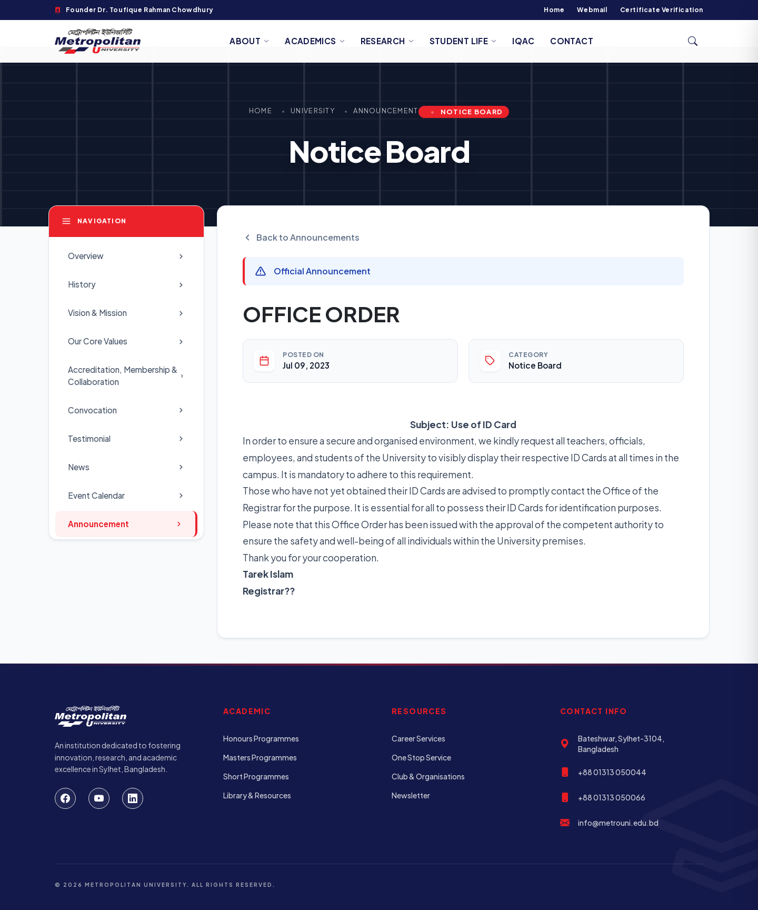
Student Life (463, 41)
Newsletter (411, 795)
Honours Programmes (261, 738)
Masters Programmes (260, 757)
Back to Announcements (301, 237)
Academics (315, 41)
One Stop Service (421, 757)
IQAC (523, 41)
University (313, 110)
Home (554, 10)
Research (387, 41)
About (249, 41)
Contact (571, 41)
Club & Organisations (428, 776)
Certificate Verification (661, 10)
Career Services (418, 738)
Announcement (385, 110)
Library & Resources (257, 795)
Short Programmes (256, 776)
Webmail (592, 10)
